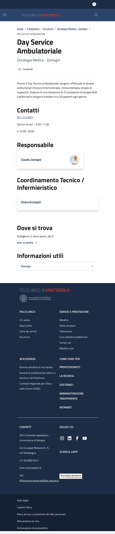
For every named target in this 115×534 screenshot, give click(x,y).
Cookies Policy (24, 507)
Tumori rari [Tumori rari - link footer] (65, 343)
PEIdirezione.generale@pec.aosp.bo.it (39, 480)
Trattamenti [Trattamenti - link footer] (65, 331)
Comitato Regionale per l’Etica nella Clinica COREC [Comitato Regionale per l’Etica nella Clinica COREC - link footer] (36, 386)
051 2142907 (25, 117)
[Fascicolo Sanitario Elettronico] (70, 476)
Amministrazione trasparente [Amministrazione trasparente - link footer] (71, 396)
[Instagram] (62, 438)
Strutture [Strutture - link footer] (25, 337)
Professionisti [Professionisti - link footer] (69, 367)
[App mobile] (62, 463)
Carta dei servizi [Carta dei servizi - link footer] (28, 331)
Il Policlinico (33, 29)
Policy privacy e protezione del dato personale (41, 514)
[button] (96, 15)
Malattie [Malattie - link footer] (63, 320)
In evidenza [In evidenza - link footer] (28, 359)
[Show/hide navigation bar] (5, 15)
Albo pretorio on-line (28, 521)
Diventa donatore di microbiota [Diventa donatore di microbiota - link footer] (36, 367)
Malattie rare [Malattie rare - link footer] (66, 348)
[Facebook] (77, 438)
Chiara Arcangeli (31, 202)
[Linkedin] (69, 438)
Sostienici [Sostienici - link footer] (66, 385)
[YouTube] (84, 438)
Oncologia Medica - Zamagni (72, 29)
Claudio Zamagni (31, 159)
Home (20, 29)
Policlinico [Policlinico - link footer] (27, 312)
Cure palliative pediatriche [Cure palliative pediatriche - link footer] (73, 337)
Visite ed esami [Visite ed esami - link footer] (67, 326)
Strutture (48, 29)
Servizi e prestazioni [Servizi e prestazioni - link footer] (74, 312)
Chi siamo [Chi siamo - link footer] (25, 320)
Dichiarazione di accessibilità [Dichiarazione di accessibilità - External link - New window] (32, 528)
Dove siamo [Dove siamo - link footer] (26, 326)
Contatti (26, 427)
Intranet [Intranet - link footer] (65, 407)
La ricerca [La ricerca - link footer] (66, 376)
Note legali (22, 500)
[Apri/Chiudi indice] (1, 532)
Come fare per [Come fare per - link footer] (69, 359)
